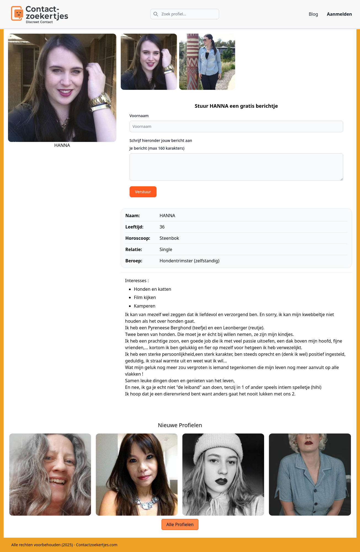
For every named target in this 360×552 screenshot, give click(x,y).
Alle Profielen (180, 524)
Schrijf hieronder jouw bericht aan (161, 140)
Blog (313, 14)
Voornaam (139, 115)
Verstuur (143, 191)
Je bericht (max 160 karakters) (157, 148)
